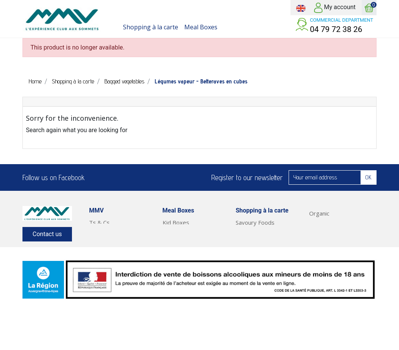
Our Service (104, 241)
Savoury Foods (255, 222)
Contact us (47, 234)
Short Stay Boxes (185, 250)
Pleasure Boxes (183, 231)
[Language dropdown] (300, 7)
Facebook (95, 177)
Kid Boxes (176, 222)
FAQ (94, 231)
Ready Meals (326, 259)
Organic (319, 213)
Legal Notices (107, 250)
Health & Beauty (331, 222)
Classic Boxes (180, 241)
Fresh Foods (252, 241)
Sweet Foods (253, 231)
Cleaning (320, 231)
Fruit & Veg (323, 241)
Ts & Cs (99, 222)
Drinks (244, 268)
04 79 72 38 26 (336, 29)
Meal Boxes (324, 250)
